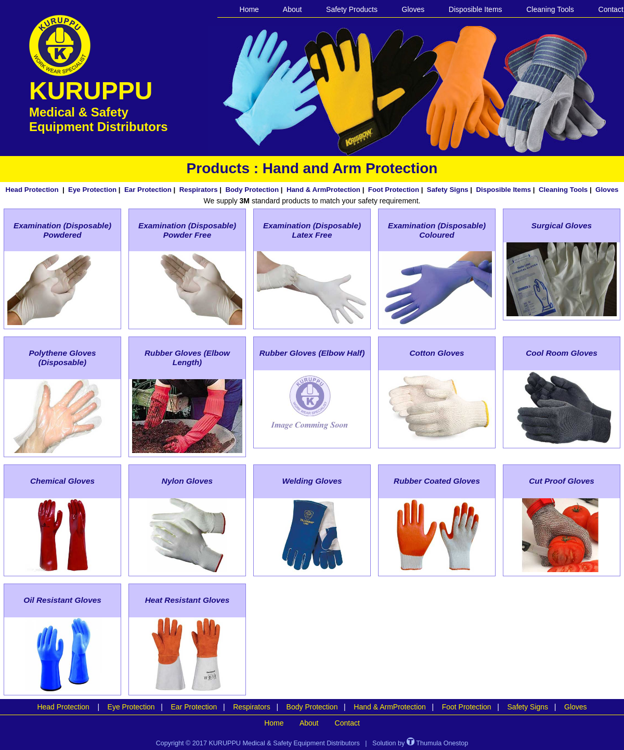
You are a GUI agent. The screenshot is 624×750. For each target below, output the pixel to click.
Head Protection (32, 189)
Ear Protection (148, 189)
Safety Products (352, 9)
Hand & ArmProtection (323, 189)
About (292, 9)
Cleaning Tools (550, 9)
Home (249, 9)
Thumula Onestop (437, 743)
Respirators (198, 189)
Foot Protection (393, 189)
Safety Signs (448, 189)
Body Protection (252, 189)
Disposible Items (475, 9)
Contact (611, 9)
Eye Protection (92, 189)
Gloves (413, 9)
